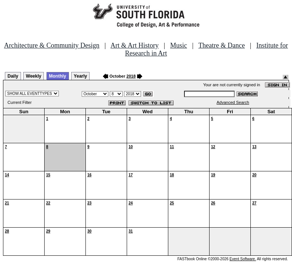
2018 (130, 76)
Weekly (33, 76)
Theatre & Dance (221, 45)
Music (178, 45)
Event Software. (242, 259)
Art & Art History (135, 45)
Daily (12, 76)
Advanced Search (233, 102)
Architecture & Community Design (51, 45)
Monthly (57, 76)
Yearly (80, 76)
